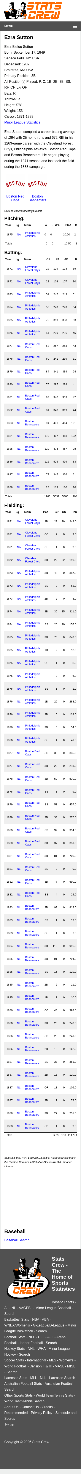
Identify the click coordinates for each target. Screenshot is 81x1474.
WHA (41, 1348)
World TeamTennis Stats (54, 1395)
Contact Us (30, 1407)
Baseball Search (17, 1240)
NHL (31, 1348)
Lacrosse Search (62, 1378)
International (36, 1360)
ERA (68, 225)
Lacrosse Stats (15, 1378)
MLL (33, 1378)
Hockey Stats (14, 1348)
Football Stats (14, 1337)
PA (57, 259)
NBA (35, 1319)
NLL (43, 1378)
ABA (45, 1319)
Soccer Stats (14, 1360)
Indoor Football (31, 1343)
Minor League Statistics (22, 122)
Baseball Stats (63, 1302)
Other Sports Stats (18, 1395)
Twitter (9, 1424)
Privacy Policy (41, 1413)
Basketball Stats (16, 1319)
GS (64, 512)
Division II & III (41, 1366)
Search (9, 1314)
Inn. (75, 512)
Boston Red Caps (15, 196)
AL (6, 1308)
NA (19, 234)
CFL (41, 1337)
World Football (15, 1366)
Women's (66, 1360)
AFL (50, 1337)
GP (48, 259)
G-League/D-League (49, 1325)
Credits (47, 1407)
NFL (32, 1337)
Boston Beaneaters (37, 196)
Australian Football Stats (23, 1383)
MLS (52, 1360)
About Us (11, 1407)
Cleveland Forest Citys (32, 268)
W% (57, 225)
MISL (71, 1366)
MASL (59, 1366)
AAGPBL (25, 1308)
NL (18, 333)
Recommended (16, 1413)
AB (66, 259)
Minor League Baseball (53, 1308)
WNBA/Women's (17, 1325)
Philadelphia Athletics (32, 234)
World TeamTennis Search (24, 1401)
